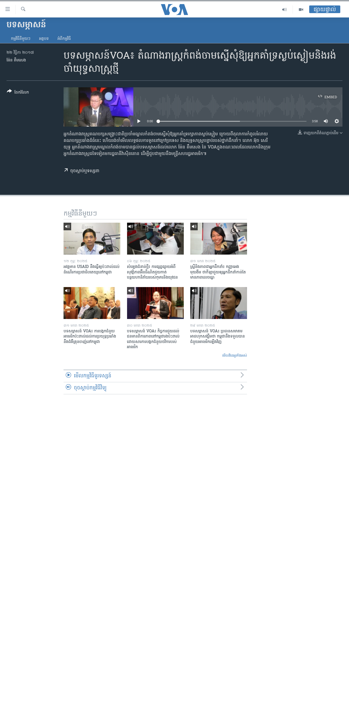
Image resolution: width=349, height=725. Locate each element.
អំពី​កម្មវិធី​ (64, 39)
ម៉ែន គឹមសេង (16, 60)
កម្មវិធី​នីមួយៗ (20, 39)
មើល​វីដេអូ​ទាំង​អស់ (234, 355)
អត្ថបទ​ (44, 39)
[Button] (18, 93)
